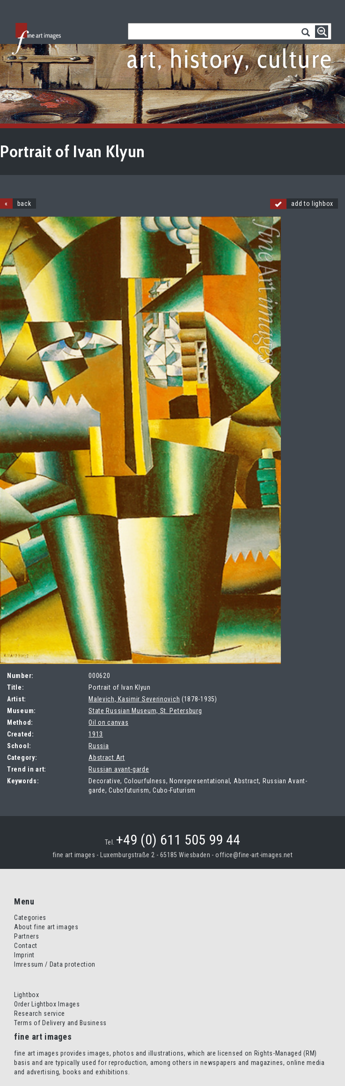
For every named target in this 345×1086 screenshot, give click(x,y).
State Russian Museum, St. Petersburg (145, 710)
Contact (25, 945)
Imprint (24, 955)
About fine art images (46, 927)
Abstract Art (106, 757)
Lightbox (26, 995)
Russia (98, 746)
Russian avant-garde (118, 769)
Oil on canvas (108, 722)
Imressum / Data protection (54, 964)
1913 (95, 734)
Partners (26, 936)
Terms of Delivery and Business (60, 1023)
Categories (30, 917)
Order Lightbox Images (47, 1004)
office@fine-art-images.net (254, 855)
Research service (39, 1013)
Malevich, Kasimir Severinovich (134, 699)
